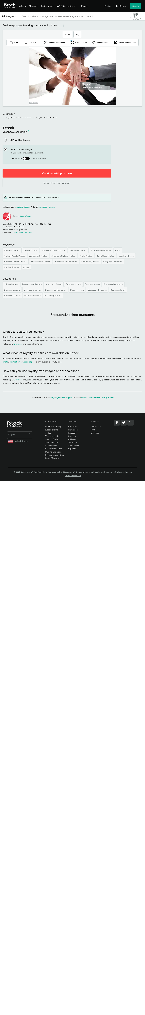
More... (84, 6)
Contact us (96, 426)
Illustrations (46, 6)
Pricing (108, 6)
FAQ (93, 429)
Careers (72, 436)
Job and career (11, 284)
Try (77, 34)
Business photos (73, 284)
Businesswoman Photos (66, 261)
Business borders (32, 295)
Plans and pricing (53, 426)
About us (72, 426)
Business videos (92, 284)
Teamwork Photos (78, 250)
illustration (14, 362)
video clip (28, 362)
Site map (95, 433)
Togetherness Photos (101, 250)
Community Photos (90, 261)
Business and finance (32, 284)
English (19, 434)
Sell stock (72, 442)
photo (5, 362)
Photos (32, 6)
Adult (118, 250)
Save (67, 34)
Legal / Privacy (52, 458)
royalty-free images (61, 397)
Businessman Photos (41, 261)
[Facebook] (117, 423)
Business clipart (117, 290)
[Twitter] (124, 423)
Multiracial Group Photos (54, 250)
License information (54, 455)
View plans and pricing (56, 182)
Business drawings (32, 290)
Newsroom (73, 429)
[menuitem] (22, 8)
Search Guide (51, 439)
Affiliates (72, 439)
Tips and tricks (52, 436)
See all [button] (26, 267)
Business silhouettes (97, 290)
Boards (123, 6)
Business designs (12, 290)
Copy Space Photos (112, 261)
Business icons (77, 290)
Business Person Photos (15, 261)
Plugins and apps (53, 452)
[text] (73, 16)
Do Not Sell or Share (73, 476)
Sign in (135, 6)
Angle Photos (86, 256)
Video (21, 6)
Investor (72, 433)
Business (18, 344)
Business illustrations (113, 284)
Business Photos (12, 250)
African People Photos (14, 256)
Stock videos (51, 445)
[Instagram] (130, 423)
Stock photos (51, 442)
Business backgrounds (55, 290)
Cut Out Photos (11, 267)
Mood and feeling (54, 284)
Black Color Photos (105, 256)
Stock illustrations (53, 448)
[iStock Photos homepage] (10, 6)
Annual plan (16, 158)
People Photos (31, 250)
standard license (22, 207)
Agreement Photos (38, 256)
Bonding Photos (126, 256)
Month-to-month (38, 158)
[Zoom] (72, 76)
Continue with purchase (57, 173)
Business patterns (52, 295)
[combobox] (9, 16)
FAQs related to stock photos (97, 397)
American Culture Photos (64, 256)
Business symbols (12, 295)
